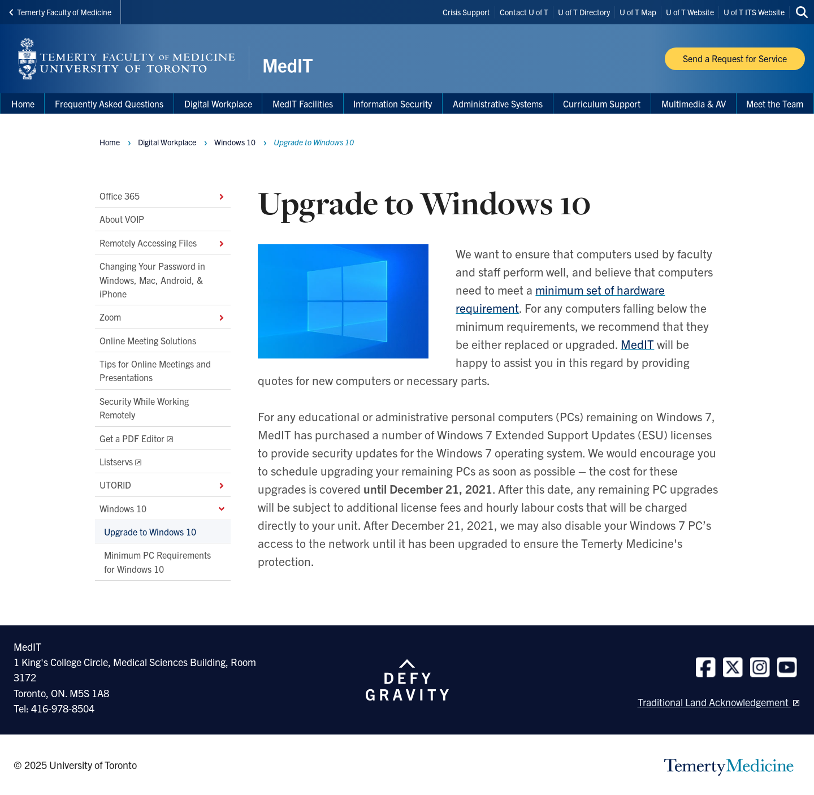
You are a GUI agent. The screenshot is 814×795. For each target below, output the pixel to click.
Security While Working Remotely (144, 407)
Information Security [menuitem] (392, 103)
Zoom (162, 317)
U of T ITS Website (754, 12)
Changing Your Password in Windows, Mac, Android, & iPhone (152, 279)
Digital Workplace (218, 103)
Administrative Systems (498, 103)
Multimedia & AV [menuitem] (693, 103)
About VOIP (121, 219)
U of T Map (638, 12)
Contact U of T (524, 12)
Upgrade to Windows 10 (150, 531)
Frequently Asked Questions (109, 103)
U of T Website (690, 12)
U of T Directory (584, 12)
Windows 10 (162, 508)
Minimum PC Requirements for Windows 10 (157, 562)
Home (109, 142)
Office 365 (162, 195)
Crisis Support (466, 12)
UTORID (162, 485)
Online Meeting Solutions (147, 340)
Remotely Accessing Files (162, 242)
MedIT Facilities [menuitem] (302, 103)
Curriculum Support (601, 103)
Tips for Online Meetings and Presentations (155, 370)
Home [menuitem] (22, 103)
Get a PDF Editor (131, 438)
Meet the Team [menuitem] (774, 103)
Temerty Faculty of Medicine (60, 12)
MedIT (637, 343)
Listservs (116, 461)
